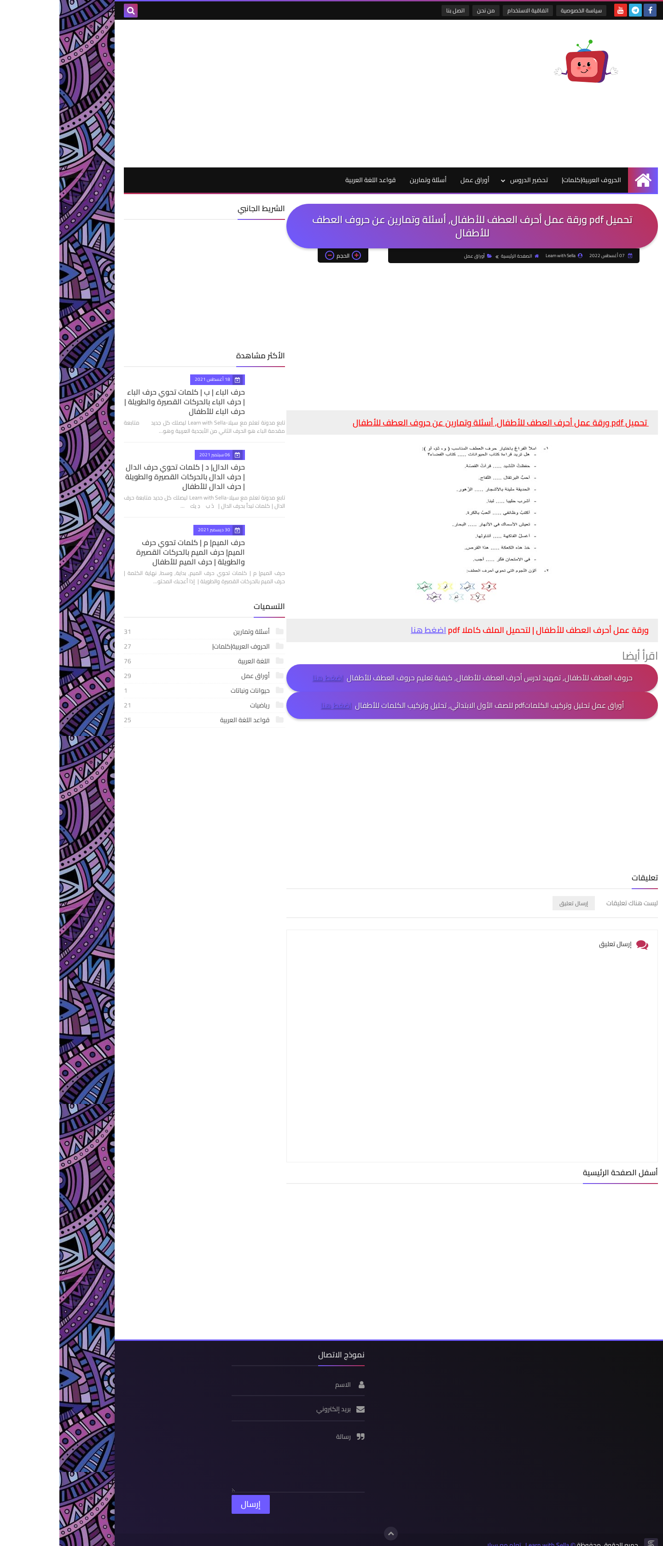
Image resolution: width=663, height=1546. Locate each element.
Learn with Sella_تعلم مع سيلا (468, 1535)
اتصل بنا (396, 10)
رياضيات (133, 705)
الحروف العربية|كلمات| (532, 180)
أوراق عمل (415, 180)
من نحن (427, 10)
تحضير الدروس (470, 180)
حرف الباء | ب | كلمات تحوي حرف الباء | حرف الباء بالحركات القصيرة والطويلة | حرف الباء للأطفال (124, 401)
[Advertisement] (232, 93)
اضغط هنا (369, 630)
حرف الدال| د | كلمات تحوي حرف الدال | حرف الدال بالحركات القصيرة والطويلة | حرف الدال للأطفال (122, 476)
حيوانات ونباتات (133, 690)
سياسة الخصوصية (522, 10)
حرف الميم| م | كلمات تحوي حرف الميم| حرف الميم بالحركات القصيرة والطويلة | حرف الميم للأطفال (122, 552)
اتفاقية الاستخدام (468, 10)
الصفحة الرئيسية (460, 256)
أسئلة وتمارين (368, 180)
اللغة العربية (133, 661)
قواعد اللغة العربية (311, 180)
